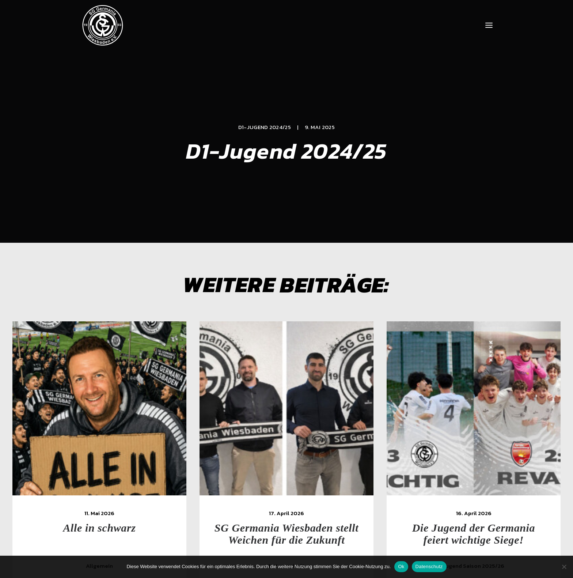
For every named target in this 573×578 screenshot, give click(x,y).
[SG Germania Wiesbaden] (102, 25)
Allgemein (99, 474)
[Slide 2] (278, 520)
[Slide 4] (295, 520)
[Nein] (564, 566)
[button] (489, 25)
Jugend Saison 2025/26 (479, 474)
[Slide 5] (303, 520)
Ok (401, 566)
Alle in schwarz (100, 436)
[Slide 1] (270, 520)
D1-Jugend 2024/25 (264, 81)
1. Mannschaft (292, 474)
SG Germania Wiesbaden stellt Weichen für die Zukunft (292, 442)
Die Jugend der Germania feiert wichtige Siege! (479, 442)
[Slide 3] (286, 520)
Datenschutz (429, 566)
